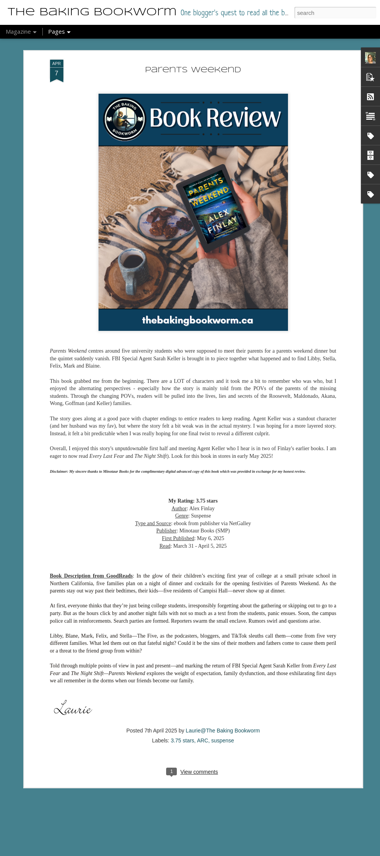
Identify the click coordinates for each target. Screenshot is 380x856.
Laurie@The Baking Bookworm (223, 688)
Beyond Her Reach (159, 847)
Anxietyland (145, 760)
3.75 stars (182, 698)
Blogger (192, 851)
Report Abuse (214, 851)
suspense (222, 698)
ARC (203, 698)
